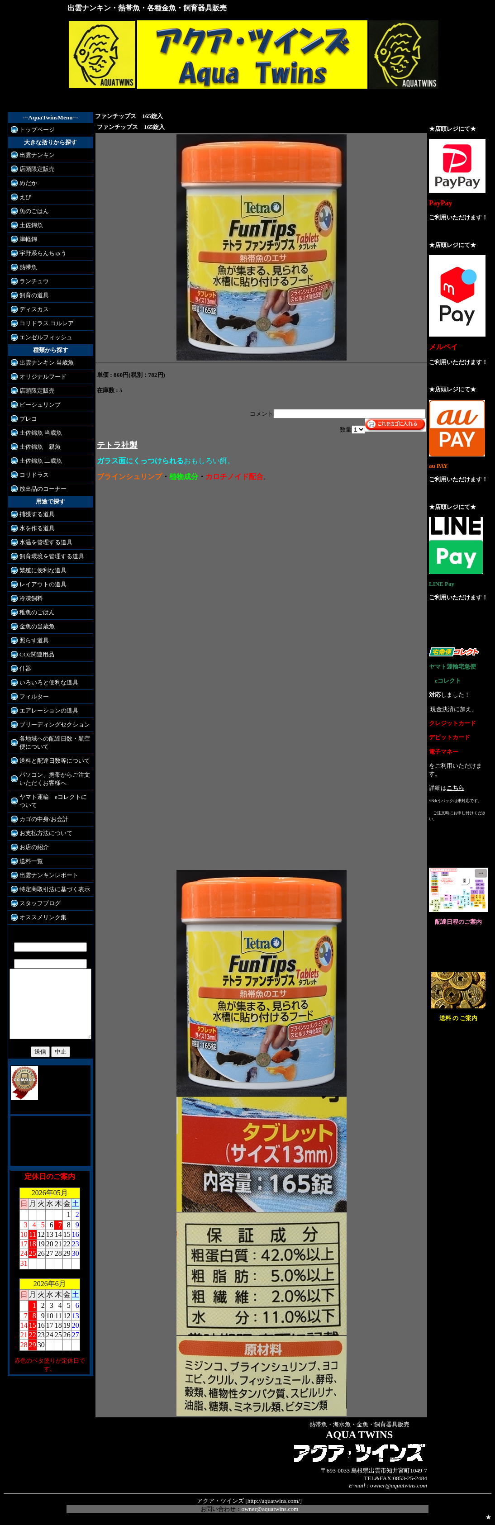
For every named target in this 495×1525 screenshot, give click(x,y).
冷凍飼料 (28, 598)
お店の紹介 (31, 847)
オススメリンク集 (40, 917)
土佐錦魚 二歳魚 (38, 460)
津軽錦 (25, 239)
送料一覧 (28, 861)
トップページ (34, 129)
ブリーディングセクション (52, 724)
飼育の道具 (31, 295)
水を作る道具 (34, 528)
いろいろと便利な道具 (46, 682)
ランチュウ (31, 281)
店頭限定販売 (34, 169)
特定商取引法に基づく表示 (52, 889)
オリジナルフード (40, 376)
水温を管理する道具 (43, 542)
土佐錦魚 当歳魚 (38, 432)
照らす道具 (31, 640)
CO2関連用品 (34, 654)
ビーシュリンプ (37, 404)
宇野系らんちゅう (40, 253)
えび (23, 197)
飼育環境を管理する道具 (49, 556)
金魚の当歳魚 (34, 626)
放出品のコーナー (40, 488)
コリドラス (31, 474)
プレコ (25, 418)
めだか (25, 183)
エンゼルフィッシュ (43, 337)
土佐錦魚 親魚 (37, 446)
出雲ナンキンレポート (46, 875)
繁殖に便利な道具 (40, 570)
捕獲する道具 (34, 514)
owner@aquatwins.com (270, 1509)
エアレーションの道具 (46, 710)
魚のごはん (31, 211)
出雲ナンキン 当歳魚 (44, 362)
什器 (23, 668)
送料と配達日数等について (52, 760)
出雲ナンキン (34, 155)
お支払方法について (43, 833)
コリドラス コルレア (44, 323)
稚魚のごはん (34, 612)
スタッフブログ (37, 903)
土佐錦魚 (28, 225)
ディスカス (31, 309)
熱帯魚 (25, 267)
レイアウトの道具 (40, 584)
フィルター (31, 696)
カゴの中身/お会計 (41, 819)
